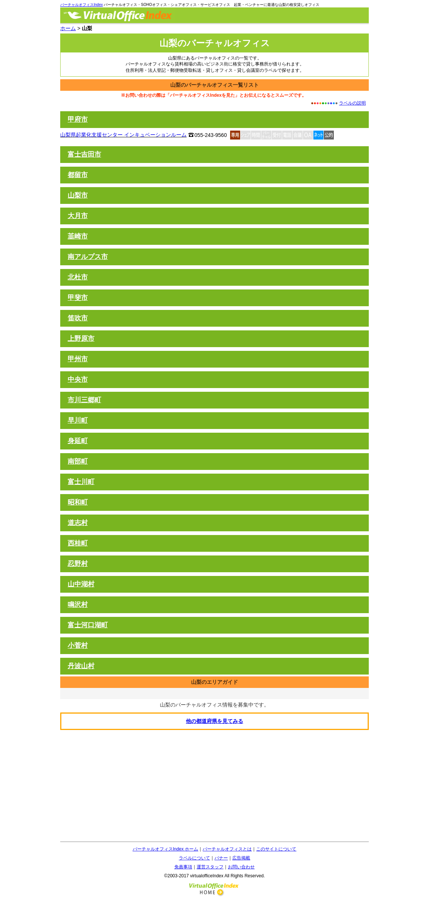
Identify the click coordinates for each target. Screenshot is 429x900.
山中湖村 (81, 584)
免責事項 (183, 866)
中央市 (78, 379)
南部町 (78, 461)
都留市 (78, 175)
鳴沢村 (78, 604)
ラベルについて (194, 858)
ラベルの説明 (352, 103)
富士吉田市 (84, 154)
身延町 (78, 441)
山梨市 (78, 195)
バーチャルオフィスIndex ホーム (166, 849)
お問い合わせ (241, 866)
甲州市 (78, 359)
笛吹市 (78, 318)
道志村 (78, 522)
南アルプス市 (88, 256)
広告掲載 (241, 858)
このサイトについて (276, 849)
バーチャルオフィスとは (227, 849)
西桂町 (78, 543)
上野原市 (81, 338)
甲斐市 (78, 297)
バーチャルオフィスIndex (81, 5)
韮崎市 (78, 236)
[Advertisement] (214, 786)
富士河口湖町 (88, 625)
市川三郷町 (84, 400)
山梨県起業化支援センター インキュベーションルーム (123, 135)
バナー (221, 858)
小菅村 (78, 645)
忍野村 (78, 563)
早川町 (78, 420)
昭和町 (78, 502)
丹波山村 (81, 666)
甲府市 (78, 119)
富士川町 (81, 482)
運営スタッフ (210, 866)
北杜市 (78, 277)
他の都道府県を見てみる (214, 721)
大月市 (78, 216)
